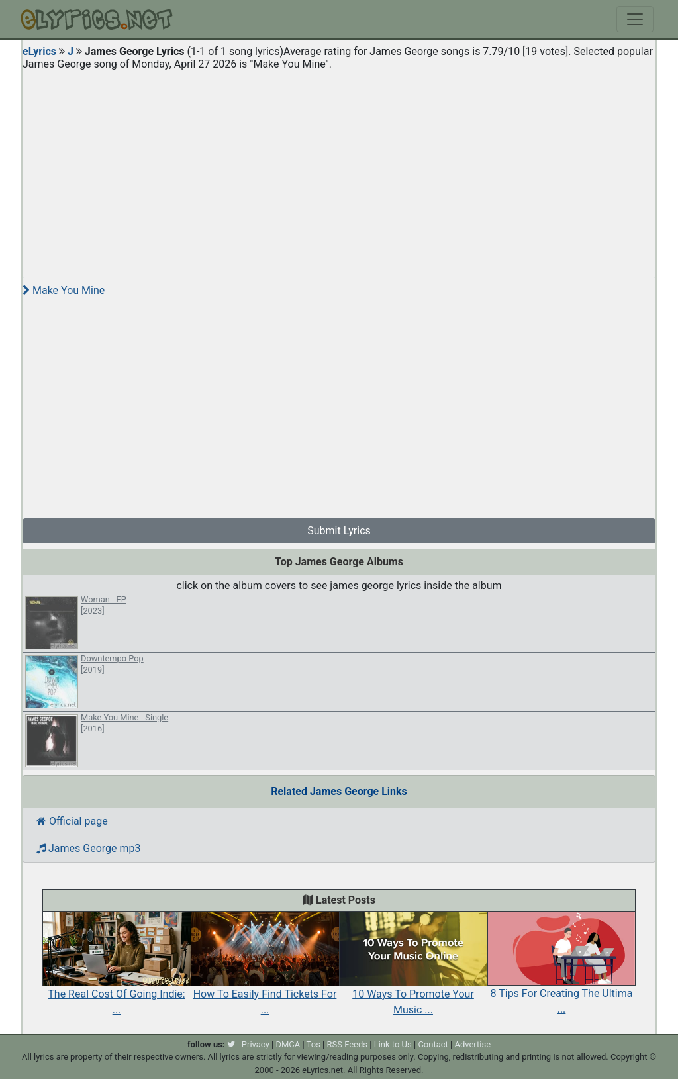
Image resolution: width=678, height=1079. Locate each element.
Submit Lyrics (339, 530)
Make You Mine (64, 290)
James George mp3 (88, 848)
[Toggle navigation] (635, 19)
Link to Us (393, 1044)
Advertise (472, 1044)
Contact (433, 1044)
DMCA (287, 1044)
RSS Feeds (347, 1044)
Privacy (255, 1044)
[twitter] (231, 1044)
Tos (313, 1044)
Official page (72, 821)
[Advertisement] (339, 168)
